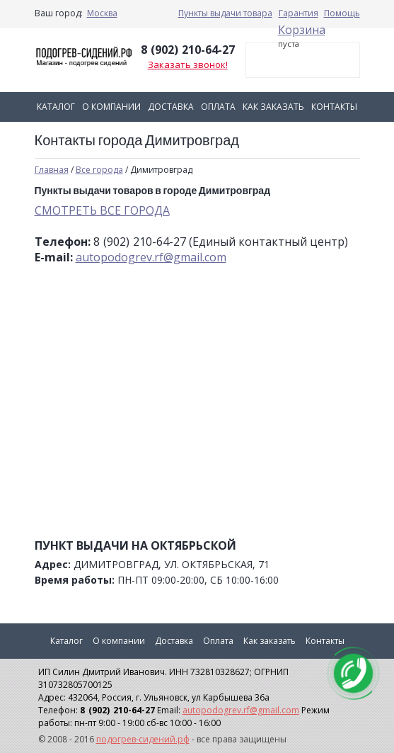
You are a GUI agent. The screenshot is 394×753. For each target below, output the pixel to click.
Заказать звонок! (188, 64)
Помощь (342, 13)
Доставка (171, 107)
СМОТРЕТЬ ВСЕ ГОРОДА (102, 210)
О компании (111, 107)
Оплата (218, 107)
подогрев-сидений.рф (143, 739)
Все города (99, 170)
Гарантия (298, 13)
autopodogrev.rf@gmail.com (151, 257)
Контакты (334, 107)
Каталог (56, 107)
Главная (52, 170)
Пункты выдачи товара (225, 13)
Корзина (301, 30)
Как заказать (273, 107)
